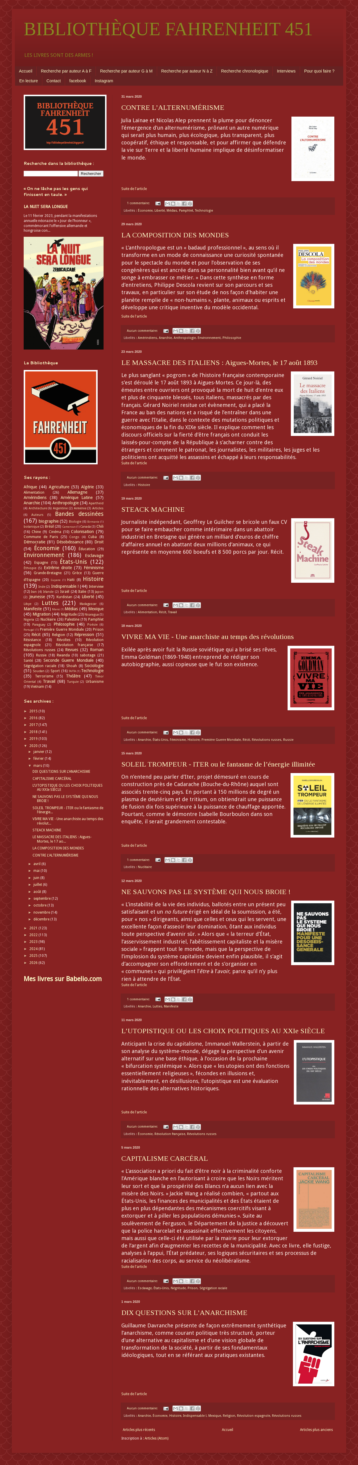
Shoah (71, 666)
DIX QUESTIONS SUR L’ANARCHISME (184, 1312)
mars (38, 766)
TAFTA (72, 671)
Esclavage (145, 1288)
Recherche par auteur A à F (66, 71)
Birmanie (93, 521)
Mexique (214, 1416)
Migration (42, 614)
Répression (84, 634)
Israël (64, 592)
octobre (40, 905)
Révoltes (63, 640)
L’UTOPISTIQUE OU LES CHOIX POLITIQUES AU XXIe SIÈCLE (223, 1031)
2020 (33, 746)
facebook (77, 80)
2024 (33, 949)
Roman (97, 649)
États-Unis (160, 740)
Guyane (56, 580)
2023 (33, 942)
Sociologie (94, 665)
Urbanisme (95, 682)
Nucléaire (145, 867)
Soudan (38, 671)
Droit (99, 542)
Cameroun (69, 526)
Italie (82, 592)
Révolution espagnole (253, 1416)
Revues (71, 649)
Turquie (73, 682)
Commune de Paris (41, 537)
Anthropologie (185, 338)
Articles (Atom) (156, 1438)
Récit (162, 612)
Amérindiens (147, 338)
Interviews (286, 71)
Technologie (204, 210)
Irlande (48, 592)
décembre (41, 919)
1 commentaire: (139, 203)
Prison (193, 1288)
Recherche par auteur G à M (126, 71)
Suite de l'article (134, 189)
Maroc (56, 609)
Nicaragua (92, 614)
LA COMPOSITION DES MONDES (175, 235)
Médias (172, 210)
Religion (229, 1416)
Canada (85, 527)
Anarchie (165, 338)
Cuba (92, 537)
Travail (172, 612)
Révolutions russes (266, 740)
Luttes (157, 1006)
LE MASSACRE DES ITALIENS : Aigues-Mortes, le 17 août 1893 (219, 362)
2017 (33, 725)
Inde (41, 587)
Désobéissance (70, 542)
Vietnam (37, 687)
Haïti (71, 580)
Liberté (159, 210)
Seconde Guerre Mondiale (68, 660)
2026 (33, 963)
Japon (99, 592)
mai (37, 871)
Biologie (75, 522)
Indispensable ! (195, 1416)
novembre (42, 912)
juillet (38, 885)
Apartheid (96, 503)
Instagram (104, 80)
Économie (145, 210)
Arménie (80, 508)
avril (37, 864)
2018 (33, 732)
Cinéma (55, 532)
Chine (36, 532)
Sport (55, 671)
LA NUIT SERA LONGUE (46, 206)
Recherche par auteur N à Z (187, 71)
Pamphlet (186, 210)
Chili (100, 526)
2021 (33, 928)
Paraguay (38, 625)
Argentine (60, 508)
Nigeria (29, 620)
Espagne (41, 563)
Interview (96, 587)
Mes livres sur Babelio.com (63, 979)
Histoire (144, 485)
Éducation (87, 549)
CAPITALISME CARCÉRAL (164, 1158)
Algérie (87, 486)
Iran (34, 592)
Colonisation (82, 531)
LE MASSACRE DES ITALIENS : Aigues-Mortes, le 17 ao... (62, 839)
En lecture (28, 80)
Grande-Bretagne (48, 573)
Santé (28, 661)
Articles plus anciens (316, 1430)
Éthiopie (30, 568)
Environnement (209, 338)
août (37, 892)
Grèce (77, 573)
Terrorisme (44, 676)
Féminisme (178, 740)
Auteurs (37, 515)
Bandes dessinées (79, 514)
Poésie (92, 625)
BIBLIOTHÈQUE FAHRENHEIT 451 (168, 29)
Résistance (32, 640)
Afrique (30, 486)
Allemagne (77, 492)
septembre (42, 898)
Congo (74, 537)
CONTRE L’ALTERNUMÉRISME (172, 107)
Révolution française (169, 1134)
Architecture (38, 508)
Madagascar (88, 604)
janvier (39, 752)
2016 (33, 718)
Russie (288, 740)
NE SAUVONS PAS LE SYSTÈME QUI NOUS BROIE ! (206, 892)
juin (36, 878)
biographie (49, 521)
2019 (33, 739)
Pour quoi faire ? (319, 71)
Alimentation (147, 612)
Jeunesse (37, 596)
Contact (53, 80)
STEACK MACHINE (153, 509)
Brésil (49, 526)
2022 (33, 935)
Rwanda (63, 655)
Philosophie (231, 338)
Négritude (178, 1288)
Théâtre (73, 676)
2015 (33, 711)
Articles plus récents (139, 1430)
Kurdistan (64, 597)
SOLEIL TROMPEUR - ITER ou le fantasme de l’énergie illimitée (218, 764)
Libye (27, 604)
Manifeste (171, 1006)
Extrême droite (58, 567)
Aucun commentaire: (143, 331)
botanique (31, 527)
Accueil (25, 71)
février (39, 758)
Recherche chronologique (244, 71)
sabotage (87, 655)
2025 (33, 956)
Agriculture (59, 486)
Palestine (72, 619)
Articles (98, 508)
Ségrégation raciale (213, 1288)
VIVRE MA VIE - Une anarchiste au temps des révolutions (207, 636)
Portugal (29, 629)
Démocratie (34, 542)
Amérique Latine (77, 497)
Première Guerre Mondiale (221, 740)
